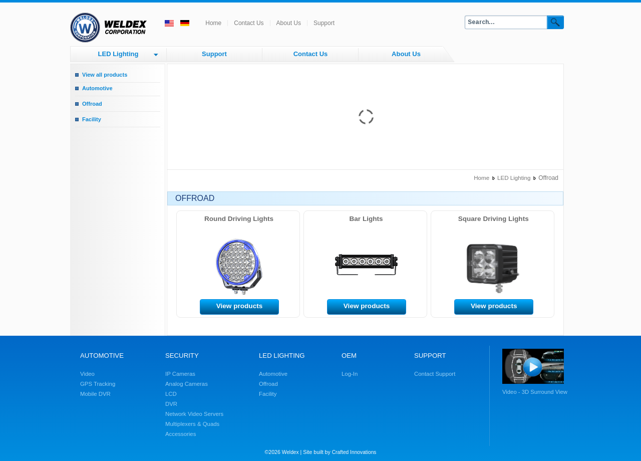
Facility (91, 119)
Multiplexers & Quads (192, 424)
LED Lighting (118, 54)
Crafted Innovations (354, 452)
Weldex (290, 452)
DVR (171, 404)
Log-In (350, 374)
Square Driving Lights (493, 218)
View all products (104, 75)
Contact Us (248, 23)
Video (87, 374)
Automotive (97, 88)
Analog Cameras (186, 384)
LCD (171, 394)
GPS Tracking (97, 384)
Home (213, 23)
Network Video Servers (194, 414)
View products (239, 306)
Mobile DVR (95, 394)
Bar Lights (366, 218)
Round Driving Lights (238, 218)
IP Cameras (180, 374)
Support (324, 23)
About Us (288, 23)
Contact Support (434, 374)
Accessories (180, 434)
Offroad (92, 104)
